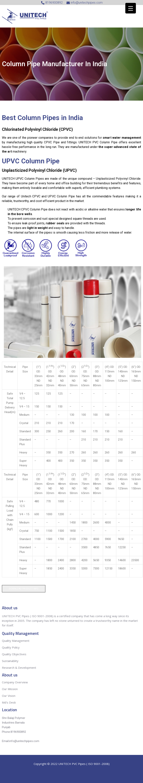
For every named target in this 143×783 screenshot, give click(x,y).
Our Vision (8, 696)
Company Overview (15, 682)
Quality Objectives (14, 654)
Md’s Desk (9, 702)
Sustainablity (10, 661)
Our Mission (10, 689)
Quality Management (15, 641)
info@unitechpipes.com (24, 741)
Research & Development (19, 667)
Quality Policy (11, 647)
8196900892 (18, 732)
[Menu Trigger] (130, 8)
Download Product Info (23, 588)
